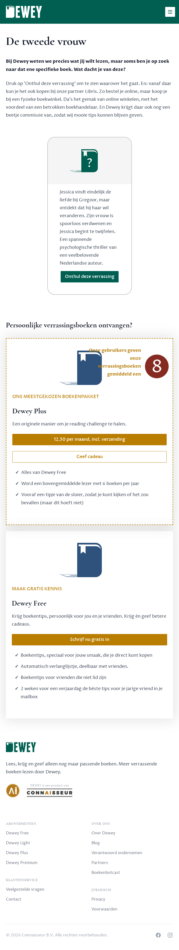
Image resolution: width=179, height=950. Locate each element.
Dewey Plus (17, 852)
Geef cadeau (89, 457)
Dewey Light (18, 843)
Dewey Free (17, 833)
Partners (99, 862)
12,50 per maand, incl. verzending (89, 439)
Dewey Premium (21, 862)
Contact (13, 899)
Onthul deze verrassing (89, 276)
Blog (95, 843)
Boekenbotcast (105, 872)
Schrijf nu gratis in (89, 639)
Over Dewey (103, 833)
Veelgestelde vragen (25, 889)
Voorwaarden (104, 909)
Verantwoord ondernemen (116, 852)
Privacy (98, 899)
